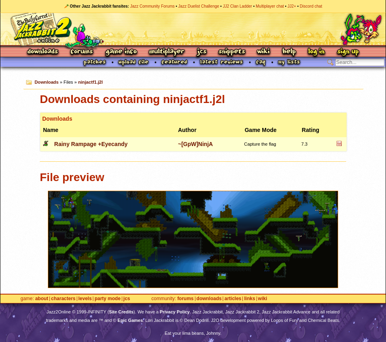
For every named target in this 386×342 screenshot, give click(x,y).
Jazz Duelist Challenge (198, 6)
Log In (316, 52)
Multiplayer (166, 52)
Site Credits (121, 311)
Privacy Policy (175, 311)
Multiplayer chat (270, 6)
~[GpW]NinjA (195, 144)
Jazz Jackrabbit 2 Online (193, 29)
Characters (63, 299)
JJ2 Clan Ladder (237, 6)
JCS (201, 52)
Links (249, 299)
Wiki (264, 52)
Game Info (121, 52)
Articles (232, 299)
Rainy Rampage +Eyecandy (90, 144)
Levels (85, 299)
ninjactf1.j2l (90, 82)
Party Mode (107, 299)
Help (289, 52)
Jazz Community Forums (152, 6)
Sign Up (347, 52)
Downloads (43, 52)
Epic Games (130, 320)
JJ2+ (291, 6)
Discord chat (311, 6)
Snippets (232, 52)
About (41, 299)
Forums (82, 52)
